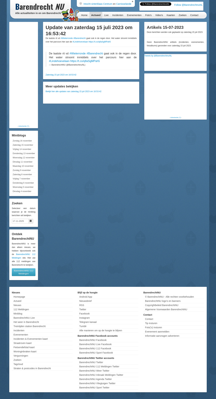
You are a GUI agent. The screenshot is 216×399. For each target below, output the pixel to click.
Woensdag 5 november (23, 187)
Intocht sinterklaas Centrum (98, 4)
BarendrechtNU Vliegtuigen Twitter (97, 383)
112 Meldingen (21, 309)
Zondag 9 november (22, 170)
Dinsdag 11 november (22, 162)
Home (84, 15)
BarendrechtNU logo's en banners (162, 301)
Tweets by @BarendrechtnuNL (158, 56)
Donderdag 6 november (23, 183)
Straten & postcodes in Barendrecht (32, 368)
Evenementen (134, 15)
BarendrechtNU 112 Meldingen (23, 272)
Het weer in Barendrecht (26, 322)
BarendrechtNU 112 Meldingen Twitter (99, 366)
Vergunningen (21, 355)
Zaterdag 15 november (23, 145)
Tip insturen (151, 323)
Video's (159, 15)
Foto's (148, 15)
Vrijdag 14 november (22, 149)
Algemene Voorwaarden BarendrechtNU (166, 309)
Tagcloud (18, 364)
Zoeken (183, 15)
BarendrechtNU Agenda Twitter (95, 379)
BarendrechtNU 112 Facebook (95, 348)
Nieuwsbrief (85, 301)
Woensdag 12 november (24, 157)
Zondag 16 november (22, 141)
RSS (81, 305)
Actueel (96, 15)
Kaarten (171, 15)
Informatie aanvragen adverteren (162, 335)
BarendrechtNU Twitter (91, 362)
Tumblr (83, 326)
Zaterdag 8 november (22, 174)
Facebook (84, 313)
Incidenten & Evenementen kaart (31, 339)
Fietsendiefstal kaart (24, 347)
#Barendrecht (79, 38)
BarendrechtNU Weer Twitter (94, 370)
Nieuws (17, 305)
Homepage (19, 296)
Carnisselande (123, 4)
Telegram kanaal (88, 322)
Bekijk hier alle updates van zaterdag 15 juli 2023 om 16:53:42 (73, 91)
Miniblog (18, 313)
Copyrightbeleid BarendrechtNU (161, 305)
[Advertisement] (23, 73)
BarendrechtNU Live (24, 317)
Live (106, 15)
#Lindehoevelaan (80, 42)
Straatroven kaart (23, 343)
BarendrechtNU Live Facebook (95, 344)
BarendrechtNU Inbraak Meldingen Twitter (101, 375)
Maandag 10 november (23, 166)
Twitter (82, 309)
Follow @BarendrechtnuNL (188, 5)
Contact (194, 15)
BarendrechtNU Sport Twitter (94, 387)
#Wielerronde (67, 38)
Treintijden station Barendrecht (30, 326)
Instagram (84, 317)
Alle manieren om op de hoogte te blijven (100, 330)
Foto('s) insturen (153, 327)
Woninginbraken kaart (25, 351)
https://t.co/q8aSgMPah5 (100, 42)
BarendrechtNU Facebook (93, 340)
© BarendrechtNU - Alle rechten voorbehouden (169, 296)
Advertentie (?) (23, 126)
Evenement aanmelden (157, 331)
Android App (85, 296)
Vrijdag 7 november (21, 179)
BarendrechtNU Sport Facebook (96, 352)
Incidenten (117, 15)
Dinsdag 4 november (22, 191)
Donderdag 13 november (24, 153)
